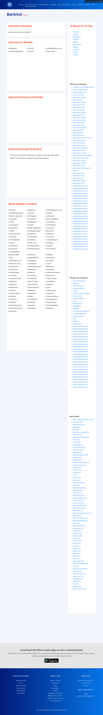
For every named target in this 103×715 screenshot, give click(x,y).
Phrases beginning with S (80, 372)
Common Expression (79, 281)
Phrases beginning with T (80, 374)
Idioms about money (79, 140)
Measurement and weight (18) (82, 513)
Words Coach (51, 710)
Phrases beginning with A (80, 326)
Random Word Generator (55, 693)
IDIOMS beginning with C (80, 191)
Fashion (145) (77, 470)
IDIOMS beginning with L (80, 213)
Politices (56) (77, 543)
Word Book (66, 4)
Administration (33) (79, 424)
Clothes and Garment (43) (81, 437)
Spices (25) (76, 558)
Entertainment (77, 306)
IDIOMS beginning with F (80, 198)
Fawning (75, 54)
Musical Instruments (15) (80, 520)
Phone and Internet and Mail (81, 293)
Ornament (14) (77, 533)
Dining (75, 301)
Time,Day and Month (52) (80, 563)
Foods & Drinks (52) (79, 483)
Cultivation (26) (77, 452)
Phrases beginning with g (80, 341)
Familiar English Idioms (80, 92)
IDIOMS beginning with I (80, 206)
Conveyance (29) (78, 445)
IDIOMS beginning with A (80, 186)
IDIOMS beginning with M (80, 216)
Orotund (75, 52)
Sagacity (75, 42)
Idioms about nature (79, 150)
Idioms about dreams (79, 112)
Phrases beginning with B (80, 329)
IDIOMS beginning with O (80, 221)
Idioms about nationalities (81, 148)
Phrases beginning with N (80, 359)
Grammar (53, 4)
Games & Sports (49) (79, 488)
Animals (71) (77, 427)
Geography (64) (77, 490)
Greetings (76, 283)
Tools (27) (76, 566)
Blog (59, 4)
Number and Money (78, 288)
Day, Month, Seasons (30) (80, 455)
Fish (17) (75, 475)
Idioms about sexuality (80, 163)
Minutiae (75, 47)
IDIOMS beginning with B (80, 188)
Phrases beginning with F (80, 339)
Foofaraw (76, 32)
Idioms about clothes (79, 102)
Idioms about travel (79, 175)
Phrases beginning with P (80, 364)
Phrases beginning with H (80, 344)
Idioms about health (79, 122)
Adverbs (55, 690)
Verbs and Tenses (21, 680)
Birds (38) (76, 429)
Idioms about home (79, 125)
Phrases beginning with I (80, 346)
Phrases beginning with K (80, 351)
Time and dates (77, 296)
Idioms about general (79, 120)
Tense (55, 685)
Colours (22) (76, 442)
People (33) (76, 538)
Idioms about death (79, 110)
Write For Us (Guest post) (86, 680)
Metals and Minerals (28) (80, 518)
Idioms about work (78, 183)
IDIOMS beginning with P (80, 224)
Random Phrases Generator (55, 698)
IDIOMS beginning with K (80, 211)
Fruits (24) (76, 485)
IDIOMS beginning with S (80, 231)
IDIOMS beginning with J (80, 208)
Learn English (21, 693)
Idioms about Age (78, 95)
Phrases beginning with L (80, 354)
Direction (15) (77, 457)
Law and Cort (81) (78, 503)
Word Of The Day (30, 4)
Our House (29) (77, 536)
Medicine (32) (77, 515)
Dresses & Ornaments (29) (81, 462)
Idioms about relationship (80, 158)
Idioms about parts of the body (82, 155)
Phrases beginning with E (80, 336)
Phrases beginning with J (80, 349)
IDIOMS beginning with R (80, 229)
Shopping (75, 308)
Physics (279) (77, 541)
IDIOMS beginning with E (80, 196)
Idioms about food (78, 115)
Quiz (93, 4)
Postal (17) (76, 546)
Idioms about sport (78, 165)
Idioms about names (79, 145)
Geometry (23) (77, 493)
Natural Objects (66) (79, 526)
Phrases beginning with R (80, 369)
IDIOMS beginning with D (80, 193)
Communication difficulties (81, 311)
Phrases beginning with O (80, 362)
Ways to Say (55, 683)
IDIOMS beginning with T (80, 234)
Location (75, 291)
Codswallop (76, 49)
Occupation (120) (78, 528)
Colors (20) (76, 440)
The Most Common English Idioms (83, 87)
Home (22, 4)
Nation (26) (76, 523)
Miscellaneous (77, 324)
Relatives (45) (77, 548)
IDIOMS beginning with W (80, 241)
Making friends (77, 303)
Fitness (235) (77, 478)
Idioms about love (78, 135)
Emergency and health (79, 313)
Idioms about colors (79, 105)
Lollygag (75, 34)
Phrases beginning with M (80, 357)
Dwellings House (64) (79, 465)
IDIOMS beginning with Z (80, 249)
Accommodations (78, 298)
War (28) (75, 584)
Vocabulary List (43, 4)
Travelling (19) (77, 571)
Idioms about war (78, 178)
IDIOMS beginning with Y (80, 246)
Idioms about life (78, 133)
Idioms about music (79, 143)
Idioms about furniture (79, 117)
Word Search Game (55, 700)
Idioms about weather (79, 181)
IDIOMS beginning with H (80, 203)
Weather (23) (77, 586)
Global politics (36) (78, 495)
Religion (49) (77, 551)
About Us (86, 685)
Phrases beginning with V (80, 379)
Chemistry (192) (78, 434)
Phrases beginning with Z (80, 387)
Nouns (21, 683)
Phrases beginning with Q (80, 367)
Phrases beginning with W (80, 382)
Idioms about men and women (82, 138)
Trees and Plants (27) (79, 574)
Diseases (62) (77, 460)
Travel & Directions (78, 286)
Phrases (81, 4)
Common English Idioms (80, 89)
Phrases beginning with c (80, 331)
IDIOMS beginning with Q (80, 226)
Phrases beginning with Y (80, 384)
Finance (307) (77, 472)
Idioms (74, 4)
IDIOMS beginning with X (80, 244)
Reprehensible (77, 44)
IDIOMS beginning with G (80, 201)
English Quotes (21, 688)
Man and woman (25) (79, 508)
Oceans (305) (77, 531)
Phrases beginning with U (80, 377)
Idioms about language (80, 127)
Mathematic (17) (78, 510)
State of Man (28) (78, 561)
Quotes (87, 4)
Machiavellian (77, 37)
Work (74, 319)
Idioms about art (78, 100)
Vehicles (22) (77, 581)
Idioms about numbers (80, 153)
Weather (75, 321)
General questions (78, 316)
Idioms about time (78, 173)
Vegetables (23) (78, 579)
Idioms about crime (79, 107)
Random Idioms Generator (55, 695)
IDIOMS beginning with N (80, 218)
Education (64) (77, 467)
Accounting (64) (78, 422)
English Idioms (21, 690)
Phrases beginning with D (80, 334)
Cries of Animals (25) (79, 447)
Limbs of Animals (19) (79, 505)
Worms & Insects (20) (79, 589)
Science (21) (76, 556)
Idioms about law (78, 130)
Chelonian (76, 39)
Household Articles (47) (80, 498)
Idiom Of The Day (55, 680)
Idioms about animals (79, 97)
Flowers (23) (77, 480)
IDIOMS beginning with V (80, 239)
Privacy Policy (86, 683)
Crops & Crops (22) (78, 450)
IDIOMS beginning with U (80, 236)
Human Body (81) (78, 500)
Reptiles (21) (77, 553)
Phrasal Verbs (55, 688)
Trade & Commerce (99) (80, 569)
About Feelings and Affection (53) (83, 419)
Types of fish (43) (78, 576)
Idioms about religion (79, 160)
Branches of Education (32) (81, 432)
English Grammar (21, 685)
